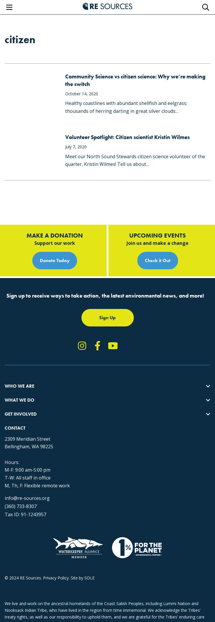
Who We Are (19, 386)
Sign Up (107, 317)
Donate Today (55, 260)
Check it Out (157, 260)
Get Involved (21, 414)
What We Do (19, 400)
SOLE (89, 578)
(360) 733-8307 (21, 506)
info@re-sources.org (27, 498)
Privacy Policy (56, 578)
